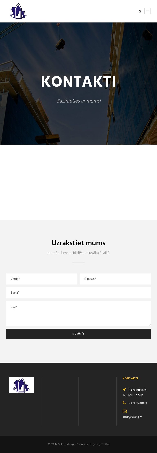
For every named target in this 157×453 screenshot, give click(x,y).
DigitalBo (102, 444)
